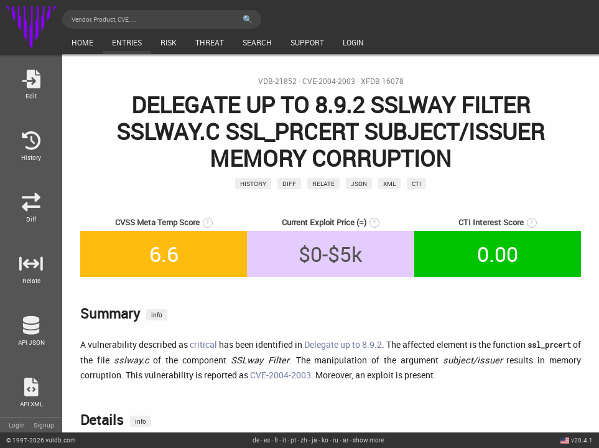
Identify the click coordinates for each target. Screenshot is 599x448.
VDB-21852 (277, 81)
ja (314, 440)
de (256, 440)
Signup (44, 425)
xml (389, 183)
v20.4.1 (582, 440)
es (267, 440)
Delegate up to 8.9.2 (343, 344)
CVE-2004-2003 (328, 81)
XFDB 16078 (382, 81)
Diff (289, 183)
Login (17, 425)
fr (276, 440)
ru (335, 440)
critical (203, 344)
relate (323, 183)
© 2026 (41, 440)
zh (303, 440)
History (253, 183)
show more (368, 440)
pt (293, 440)
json (359, 183)
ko (325, 440)
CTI (416, 183)
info (156, 314)
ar (345, 440)
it (284, 440)
